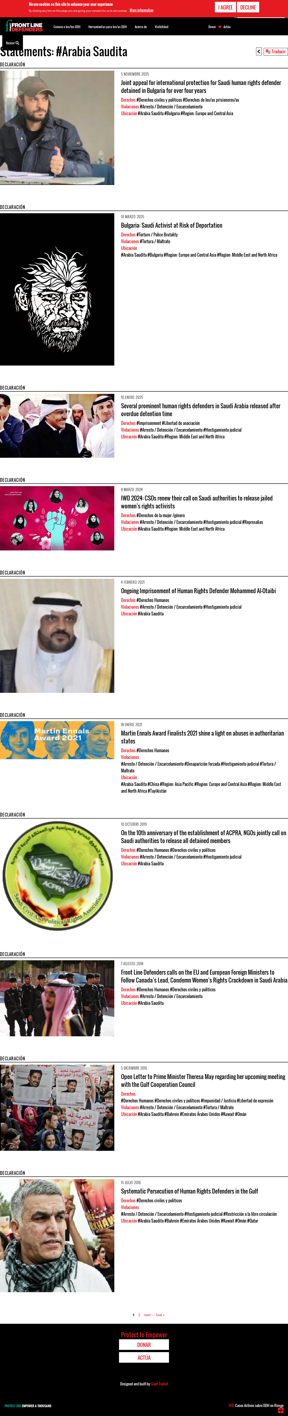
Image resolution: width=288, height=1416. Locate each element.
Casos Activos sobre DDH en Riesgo (256, 1405)
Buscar (12, 42)
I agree (225, 7)
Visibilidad (161, 26)
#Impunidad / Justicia (218, 1101)
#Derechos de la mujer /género (161, 515)
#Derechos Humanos (153, 600)
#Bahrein (171, 1114)
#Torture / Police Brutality (157, 235)
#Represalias (252, 522)
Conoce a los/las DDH (67, 26)
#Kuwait (227, 1114)
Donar (212, 27)
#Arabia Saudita (151, 113)
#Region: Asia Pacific (177, 784)
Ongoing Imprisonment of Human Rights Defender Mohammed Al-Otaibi (198, 590)
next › (148, 1315)
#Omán (240, 1114)
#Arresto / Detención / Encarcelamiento (171, 107)
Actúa (227, 27)
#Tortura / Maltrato (155, 241)
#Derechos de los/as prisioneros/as (211, 100)
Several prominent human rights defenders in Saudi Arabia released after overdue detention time (200, 410)
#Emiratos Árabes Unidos (200, 1114)
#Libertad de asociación (181, 423)
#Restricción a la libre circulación (250, 1214)
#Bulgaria (172, 113)
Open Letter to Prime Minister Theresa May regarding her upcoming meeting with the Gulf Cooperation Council (203, 1080)
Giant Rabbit (159, 1384)
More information (141, 10)
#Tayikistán (157, 791)
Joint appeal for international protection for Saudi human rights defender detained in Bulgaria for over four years (201, 86)
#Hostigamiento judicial (222, 430)
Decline (248, 7)
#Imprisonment (149, 423)
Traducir (279, 51)
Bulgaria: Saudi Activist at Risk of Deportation (171, 225)
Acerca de (141, 26)
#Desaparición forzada (202, 764)
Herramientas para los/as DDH (107, 26)
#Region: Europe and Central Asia (207, 113)
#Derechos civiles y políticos (159, 100)
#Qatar (252, 1221)
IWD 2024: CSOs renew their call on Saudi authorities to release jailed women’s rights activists (197, 502)
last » (160, 1315)
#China (153, 784)
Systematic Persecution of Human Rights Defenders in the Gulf (189, 1191)
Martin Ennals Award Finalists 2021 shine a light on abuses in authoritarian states (202, 737)
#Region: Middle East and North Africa (247, 255)
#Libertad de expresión (255, 1101)
